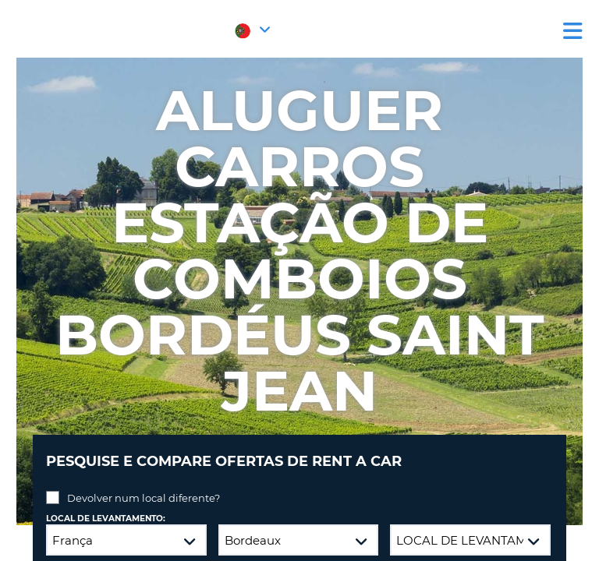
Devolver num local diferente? (143, 498)
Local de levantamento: (105, 518)
